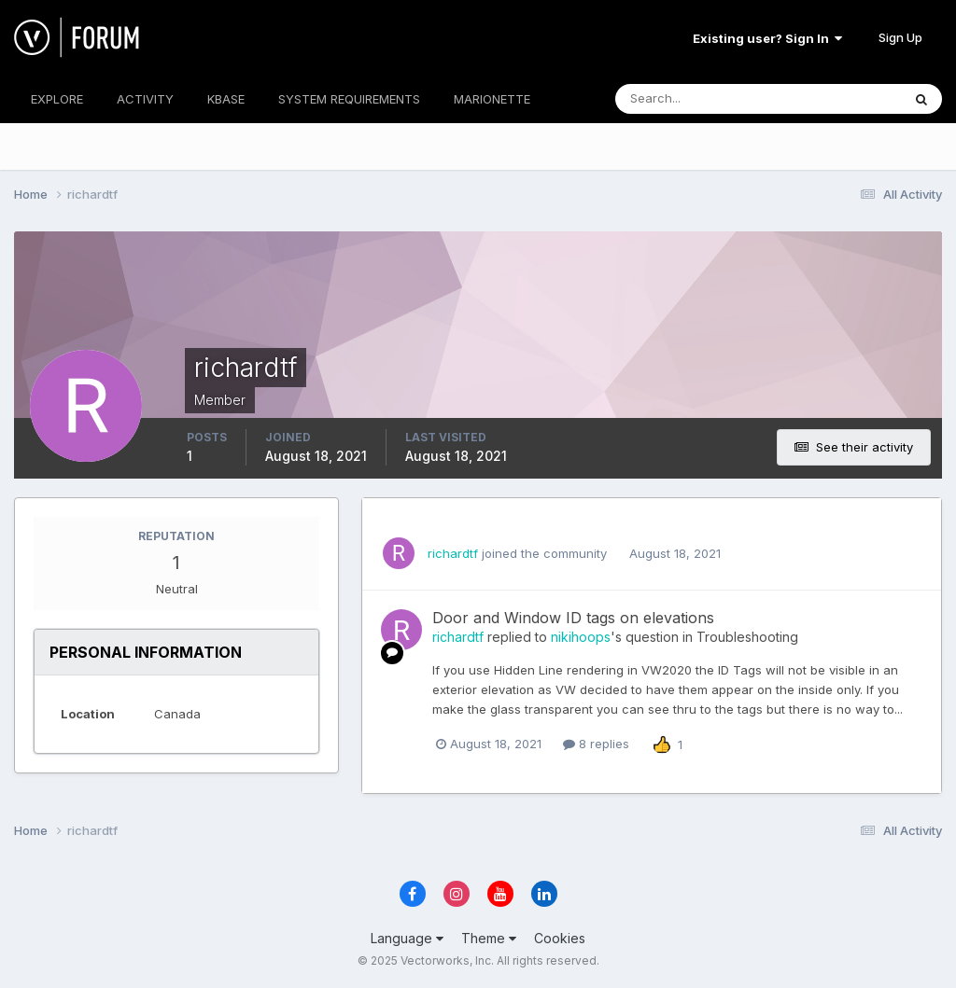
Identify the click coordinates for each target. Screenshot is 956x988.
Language (407, 938)
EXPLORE (57, 98)
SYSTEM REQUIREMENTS (349, 98)
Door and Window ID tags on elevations (573, 617)
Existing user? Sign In (767, 38)
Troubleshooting (747, 637)
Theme (488, 938)
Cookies (559, 938)
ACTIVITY (145, 98)
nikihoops (581, 637)
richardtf (453, 553)
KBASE (226, 98)
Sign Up (900, 37)
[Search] (697, 99)
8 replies (596, 743)
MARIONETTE (492, 98)
